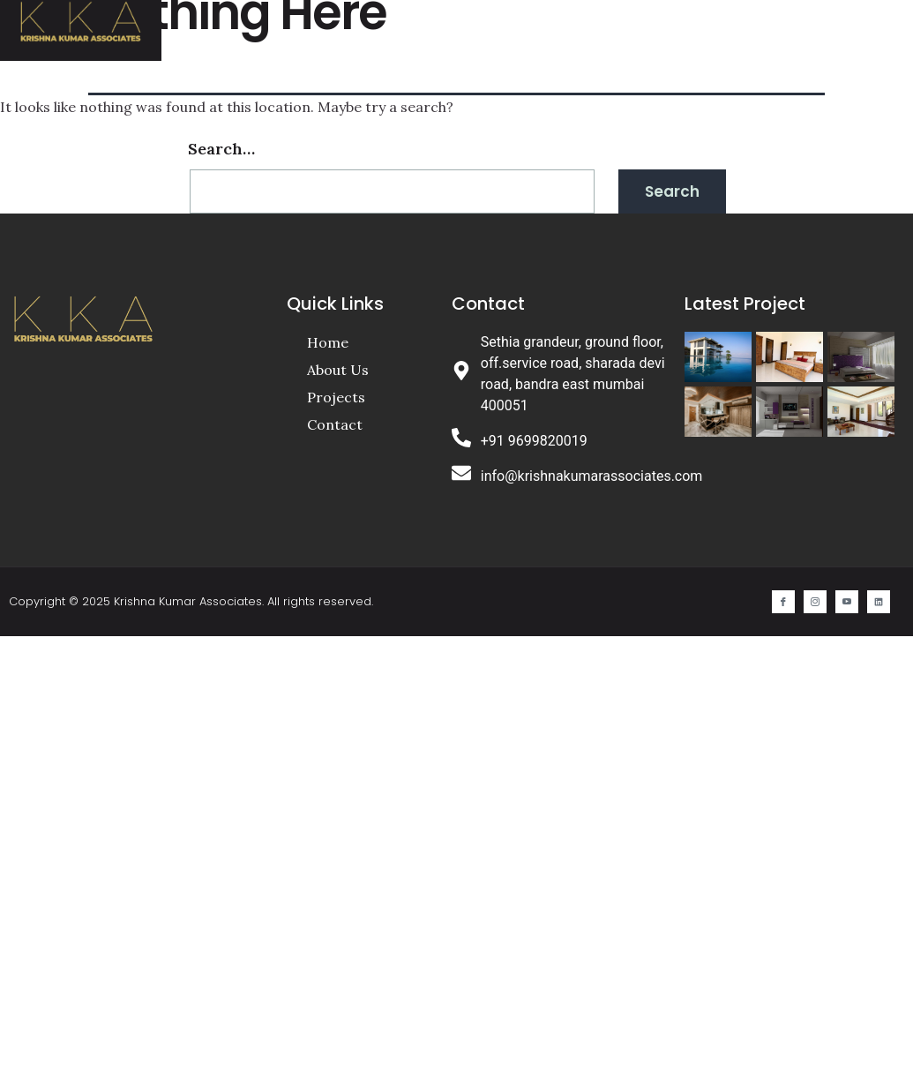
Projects (589, 24)
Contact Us (710, 24)
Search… (221, 149)
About (491, 24)
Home (409, 24)
